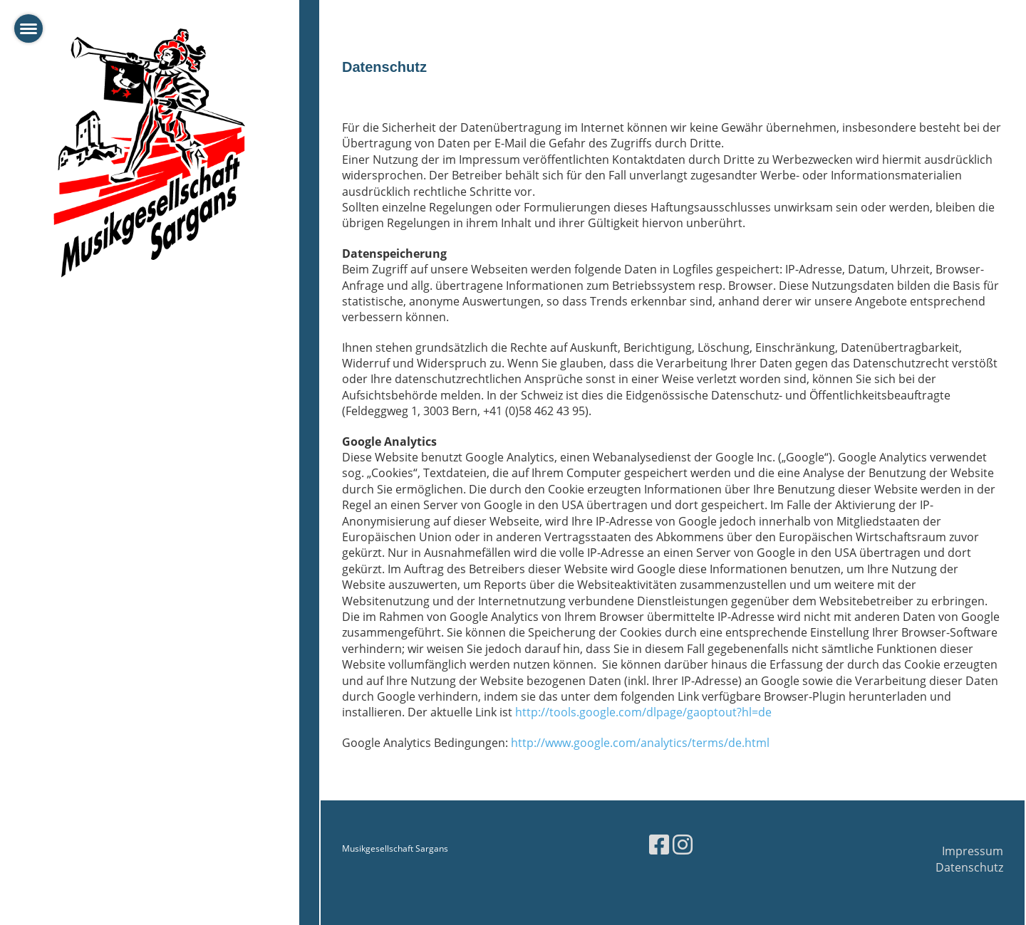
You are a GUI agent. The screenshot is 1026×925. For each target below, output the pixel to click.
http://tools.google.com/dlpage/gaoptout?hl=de (643, 712)
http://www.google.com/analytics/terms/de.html (640, 743)
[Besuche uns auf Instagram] (683, 844)
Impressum (972, 851)
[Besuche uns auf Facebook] (659, 844)
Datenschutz (969, 867)
